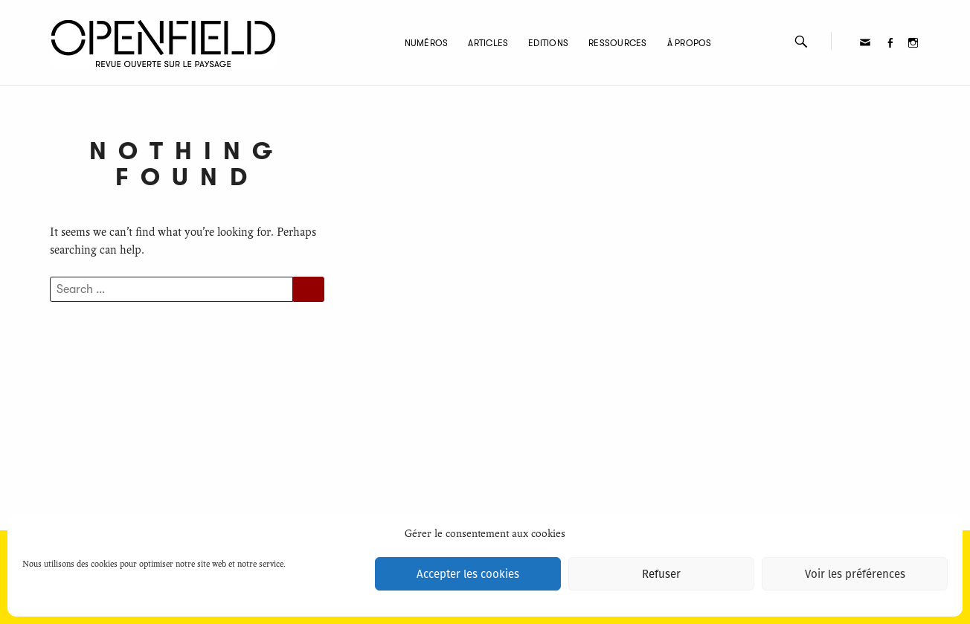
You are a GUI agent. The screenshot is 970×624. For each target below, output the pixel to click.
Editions (548, 43)
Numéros (427, 43)
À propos (689, 43)
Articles (488, 43)
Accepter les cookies (468, 574)
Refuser (661, 574)
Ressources (617, 43)
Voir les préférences (855, 574)
